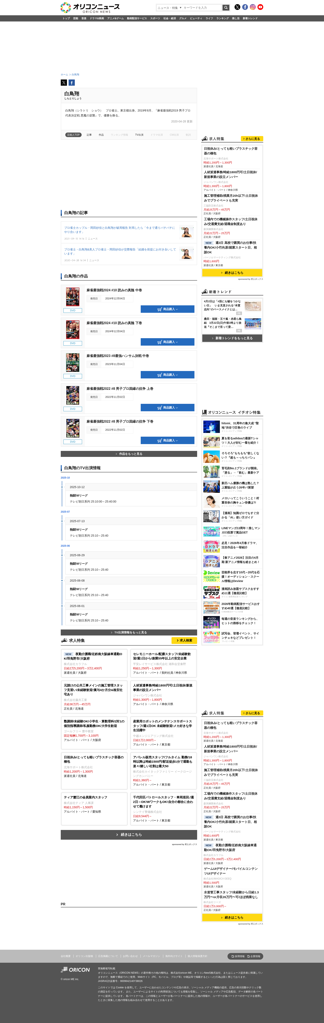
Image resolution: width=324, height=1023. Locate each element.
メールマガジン (151, 956)
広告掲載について (108, 956)
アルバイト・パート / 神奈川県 (163, 694)
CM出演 (174, 134)
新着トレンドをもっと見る (232, 338)
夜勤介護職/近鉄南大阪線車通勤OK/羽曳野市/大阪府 (230, 847)
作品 (101, 134)
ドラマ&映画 (97, 18)
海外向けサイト (174, 956)
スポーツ (155, 18)
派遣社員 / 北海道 (94, 766)
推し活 (235, 18)
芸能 (75, 18)
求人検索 (186, 640)
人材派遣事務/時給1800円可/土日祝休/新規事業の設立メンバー (230, 174)
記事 (89, 134)
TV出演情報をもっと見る (129, 632)
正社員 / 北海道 (94, 696)
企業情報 (255, 956)
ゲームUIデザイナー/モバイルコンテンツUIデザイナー (231, 871)
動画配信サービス (137, 18)
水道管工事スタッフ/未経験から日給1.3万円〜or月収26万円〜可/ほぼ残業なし (231, 894)
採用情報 (240, 956)
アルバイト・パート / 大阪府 (94, 730)
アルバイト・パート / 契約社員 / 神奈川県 (163, 663)
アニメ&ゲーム (115, 18)
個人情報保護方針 (197, 956)
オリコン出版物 (84, 956)
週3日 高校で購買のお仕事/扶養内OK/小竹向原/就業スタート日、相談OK (230, 247)
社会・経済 (169, 18)
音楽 (83, 18)
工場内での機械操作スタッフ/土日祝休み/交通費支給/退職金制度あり (230, 221)
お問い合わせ (130, 956)
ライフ (209, 18)
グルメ (183, 18)
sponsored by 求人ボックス (184, 844)
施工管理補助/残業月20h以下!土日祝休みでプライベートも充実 (231, 198)
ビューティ (196, 18)
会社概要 (66, 956)
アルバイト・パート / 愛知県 (94, 804)
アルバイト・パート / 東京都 (163, 732)
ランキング (222, 18)
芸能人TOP (73, 134)
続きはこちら (131, 835)
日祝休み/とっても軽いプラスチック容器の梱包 (230, 151)
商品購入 (167, 309)
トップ (66, 18)
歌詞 (188, 134)
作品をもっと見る (129, 453)
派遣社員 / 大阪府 (94, 663)
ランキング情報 (119, 134)
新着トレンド (250, 18)
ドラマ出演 (156, 134)
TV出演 (139, 134)
